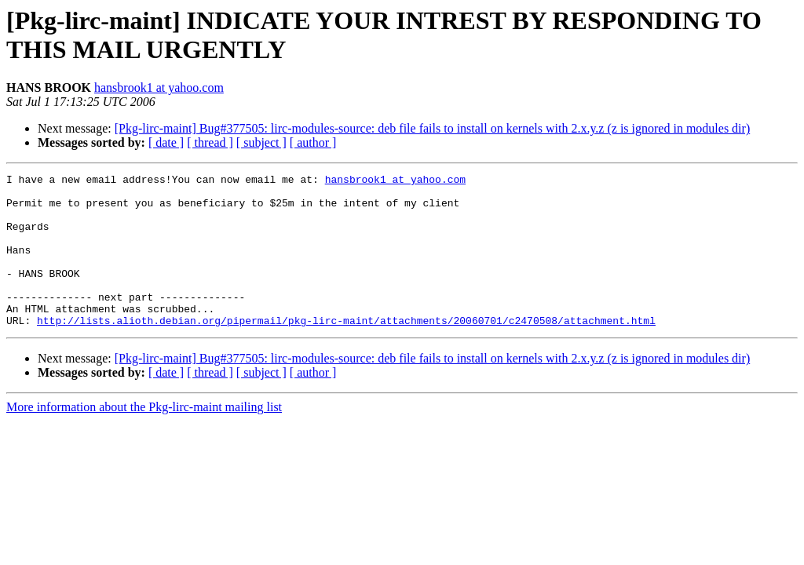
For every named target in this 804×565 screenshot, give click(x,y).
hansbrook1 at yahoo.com (159, 87)
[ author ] (313, 142)
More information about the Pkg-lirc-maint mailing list (144, 437)
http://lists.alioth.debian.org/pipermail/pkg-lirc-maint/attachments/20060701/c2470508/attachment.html (346, 351)
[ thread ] (210, 142)
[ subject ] (261, 142)
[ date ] (166, 142)
